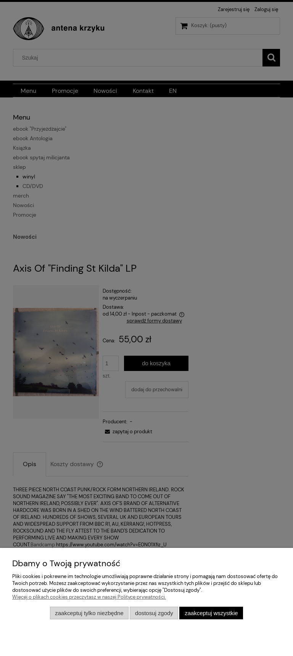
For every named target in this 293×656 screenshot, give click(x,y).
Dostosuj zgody (154, 613)
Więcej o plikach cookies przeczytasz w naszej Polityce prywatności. (89, 597)
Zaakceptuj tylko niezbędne (89, 613)
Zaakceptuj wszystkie (211, 613)
